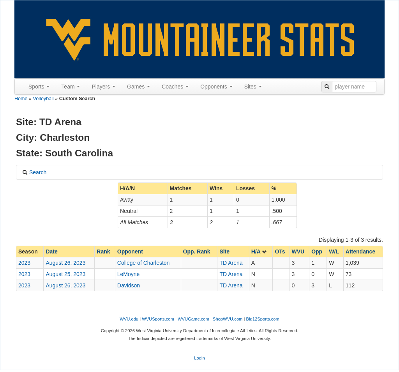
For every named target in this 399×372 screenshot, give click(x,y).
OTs (280, 251)
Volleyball (43, 98)
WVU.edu (129, 319)
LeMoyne (128, 274)
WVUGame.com (193, 319)
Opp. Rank (196, 251)
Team (70, 86)
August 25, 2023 (65, 274)
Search (34, 172)
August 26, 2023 (65, 263)
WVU (298, 251)
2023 (24, 263)
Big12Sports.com (262, 319)
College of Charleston (143, 263)
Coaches (175, 86)
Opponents (216, 86)
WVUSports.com (158, 319)
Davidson (128, 285)
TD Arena (230, 263)
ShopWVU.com (227, 319)
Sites (253, 86)
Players (103, 86)
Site (224, 251)
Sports (38, 86)
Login (199, 358)
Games (138, 86)
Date (51, 251)
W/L (334, 251)
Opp (316, 251)
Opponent (130, 251)
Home (21, 98)
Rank (103, 251)
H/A (259, 251)
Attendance (360, 251)
